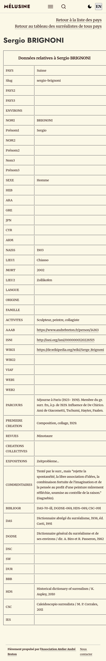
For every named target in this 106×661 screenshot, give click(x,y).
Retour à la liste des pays (79, 19)
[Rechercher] (63, 6)
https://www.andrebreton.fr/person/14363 (68, 330)
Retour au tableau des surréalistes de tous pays (58, 26)
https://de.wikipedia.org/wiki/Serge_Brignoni (70, 350)
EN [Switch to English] (98, 6)
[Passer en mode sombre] (89, 6)
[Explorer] (50, 6)
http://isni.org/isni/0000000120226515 (65, 340)
